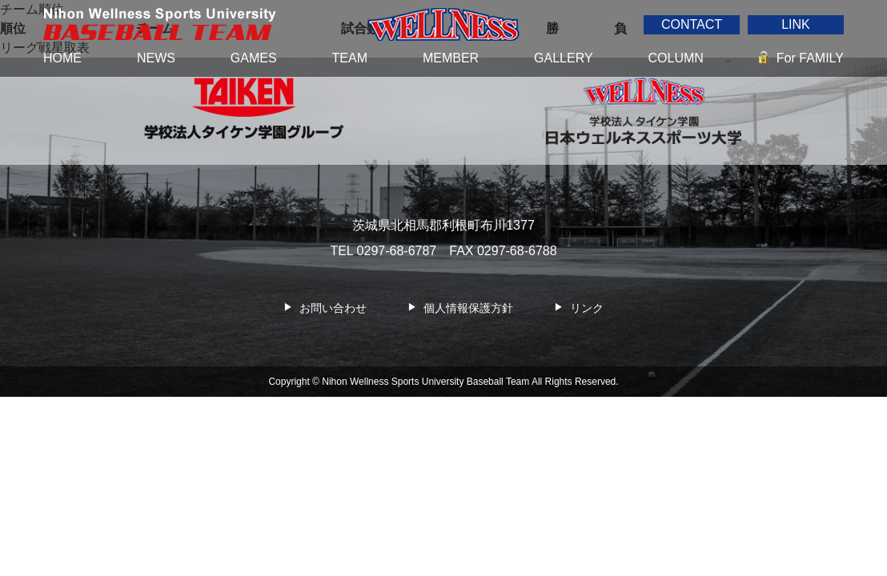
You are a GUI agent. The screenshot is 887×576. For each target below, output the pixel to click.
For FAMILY (810, 58)
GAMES (254, 58)
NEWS (156, 58)
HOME (62, 58)
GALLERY (563, 58)
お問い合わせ (333, 308)
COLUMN (676, 58)
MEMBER (451, 58)
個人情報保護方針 (468, 308)
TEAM (349, 58)
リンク (587, 308)
